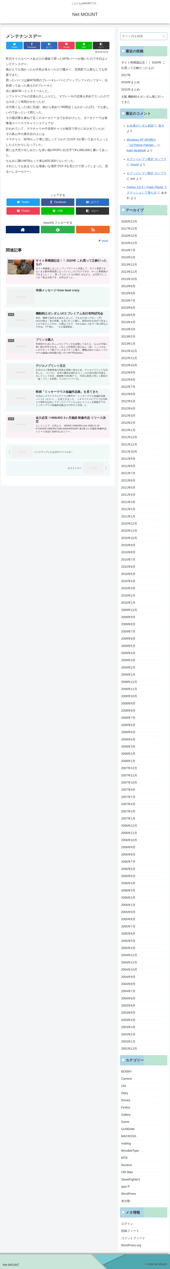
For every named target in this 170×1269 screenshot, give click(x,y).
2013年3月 (128, 329)
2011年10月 (129, 451)
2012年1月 (128, 430)
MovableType (130, 1150)
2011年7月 (128, 473)
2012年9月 (128, 372)
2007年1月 (128, 818)
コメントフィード (133, 1238)
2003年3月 (128, 1027)
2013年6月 (128, 307)
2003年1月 (128, 1041)
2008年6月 (128, 725)
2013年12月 (129, 264)
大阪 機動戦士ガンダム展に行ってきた (142, 99)
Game (125, 1121)
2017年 (126, 75)
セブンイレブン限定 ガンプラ (146, 159)
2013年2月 (128, 336)
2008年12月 (129, 682)
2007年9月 (128, 789)
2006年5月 (128, 876)
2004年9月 (128, 977)
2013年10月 (129, 279)
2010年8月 (128, 552)
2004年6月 (128, 998)
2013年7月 (128, 300)
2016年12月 (129, 235)
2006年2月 (128, 897)
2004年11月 (129, 962)
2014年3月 (128, 257)
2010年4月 (128, 581)
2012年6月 (128, 394)
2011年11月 (129, 444)
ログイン (127, 1223)
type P (125, 1186)
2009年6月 (128, 638)
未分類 (125, 1201)
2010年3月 (128, 588)
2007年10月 (129, 782)
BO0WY (126, 1071)
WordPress (128, 1193)
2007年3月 (128, 811)
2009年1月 (128, 674)
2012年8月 (128, 379)
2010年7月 (128, 559)
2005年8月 (128, 919)
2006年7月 (128, 861)
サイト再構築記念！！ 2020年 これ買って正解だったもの (143, 65)
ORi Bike (127, 1172)
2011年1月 (128, 516)
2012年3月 (128, 415)
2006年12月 (129, 825)
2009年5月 (128, 646)
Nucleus (126, 1165)
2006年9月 (128, 847)
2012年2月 (128, 422)
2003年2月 (128, 1034)
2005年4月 (128, 948)
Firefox (125, 1107)
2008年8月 (128, 710)
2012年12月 (129, 351)
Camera (126, 1078)
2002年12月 (129, 1048)
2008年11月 (129, 689)
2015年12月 (129, 243)
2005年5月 (128, 941)
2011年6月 (128, 480)
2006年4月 (128, 883)
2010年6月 (128, 566)
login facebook (136, 150)
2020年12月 (129, 221)
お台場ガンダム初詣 (140, 125)
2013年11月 (129, 271)
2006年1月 (128, 905)
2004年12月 (129, 955)
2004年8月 (128, 984)
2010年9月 (128, 545)
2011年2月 (128, 509)
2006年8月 (128, 854)
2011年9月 (128, 458)
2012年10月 (129, 365)
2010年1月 (128, 602)
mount (134, 164)
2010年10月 (129, 538)
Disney (125, 1100)
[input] (143, 36)
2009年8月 (128, 624)
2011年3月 (128, 502)
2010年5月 (128, 574)
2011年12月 (129, 437)
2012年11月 (129, 358)
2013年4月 (128, 322)
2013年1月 (128, 343)
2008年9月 (128, 703)
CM (123, 1086)
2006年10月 (129, 840)
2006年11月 (129, 833)
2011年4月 (128, 494)
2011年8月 (128, 466)
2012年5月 (128, 401)
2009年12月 (129, 610)
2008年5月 (128, 732)
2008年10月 (129, 696)
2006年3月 (128, 890)
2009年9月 (128, 617)
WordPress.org (131, 1245)
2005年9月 (128, 912)
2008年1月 (128, 761)
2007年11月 (129, 775)
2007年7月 (128, 797)
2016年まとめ (130, 82)
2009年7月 (128, 631)
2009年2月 (128, 667)
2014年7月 (128, 250)
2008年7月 (128, 717)
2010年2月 (128, 595)
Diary (124, 1093)
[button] (164, 36)
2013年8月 (128, 293)
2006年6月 (128, 869)
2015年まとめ (130, 89)
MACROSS (128, 1136)
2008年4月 (128, 739)
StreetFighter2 (130, 1179)
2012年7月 (128, 386)
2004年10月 (129, 969)
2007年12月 (129, 768)
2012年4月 (128, 408)
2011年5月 (128, 487)
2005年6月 (128, 933)
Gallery (126, 1114)
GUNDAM (127, 1129)
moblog (126, 1143)
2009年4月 (128, 653)
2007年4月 (128, 804)
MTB (124, 1157)
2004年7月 (128, 991)
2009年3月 (128, 660)
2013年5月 (128, 315)
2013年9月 (128, 286)
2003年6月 (128, 1012)
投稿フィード (130, 1231)
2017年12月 (129, 228)
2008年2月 (128, 753)
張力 (161, 125)
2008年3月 (128, 746)
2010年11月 (129, 530)
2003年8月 (128, 1005)
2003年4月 (128, 1020)
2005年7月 (128, 926)
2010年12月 (129, 523)
